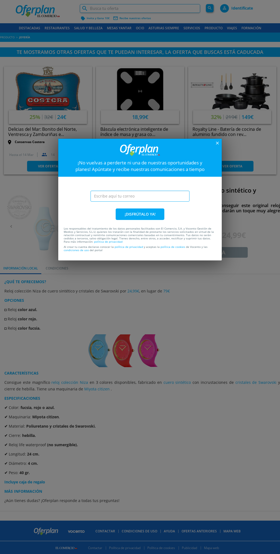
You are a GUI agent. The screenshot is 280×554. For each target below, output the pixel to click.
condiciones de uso (76, 250)
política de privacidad (108, 241)
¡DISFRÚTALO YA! (140, 214)
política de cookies (173, 247)
